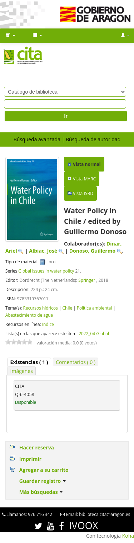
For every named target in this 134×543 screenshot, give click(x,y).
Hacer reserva (36, 447)
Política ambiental (94, 308)
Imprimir (30, 458)
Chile (67, 308)
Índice (48, 324)
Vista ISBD (83, 193)
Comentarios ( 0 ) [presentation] (75, 362)
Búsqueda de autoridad (93, 139)
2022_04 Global (94, 333)
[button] (10, 35)
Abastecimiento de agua (29, 315)
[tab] (29, 362)
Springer (86, 280)
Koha (128, 535)
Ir (66, 116)
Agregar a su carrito (44, 469)
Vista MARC (84, 179)
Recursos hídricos (40, 308)
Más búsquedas (41, 492)
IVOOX (83, 525)
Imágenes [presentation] (21, 371)
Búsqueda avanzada (37, 139)
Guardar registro (42, 481)
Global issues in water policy (46, 271)
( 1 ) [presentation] (29, 362)
